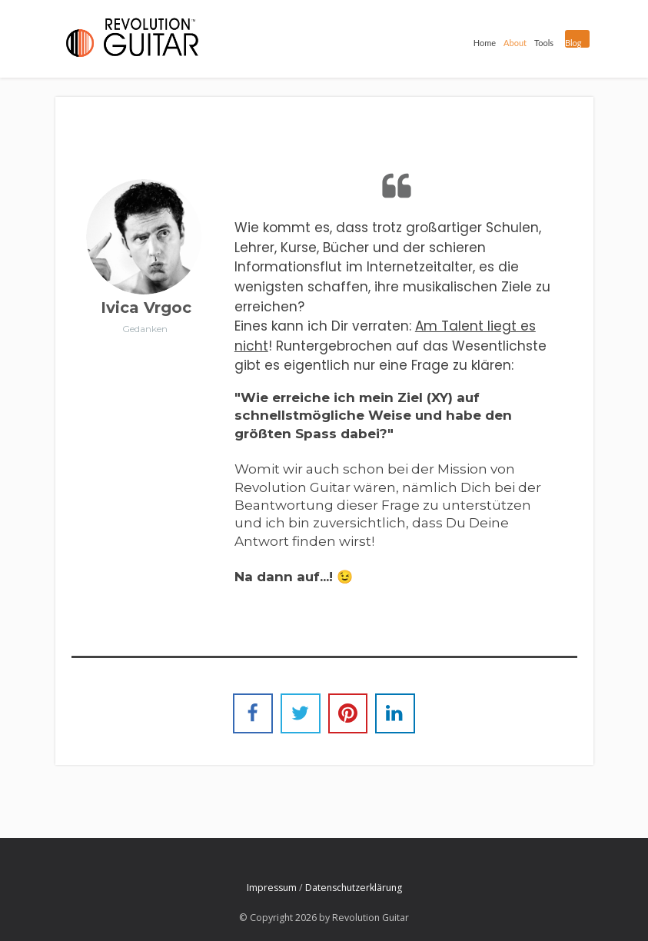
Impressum (272, 887)
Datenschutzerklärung (353, 887)
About (511, 41)
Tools (540, 41)
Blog (571, 43)
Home (481, 41)
